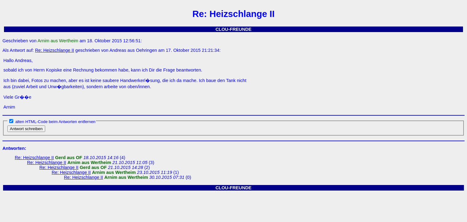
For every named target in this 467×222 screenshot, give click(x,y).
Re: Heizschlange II (54, 50)
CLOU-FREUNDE (233, 29)
